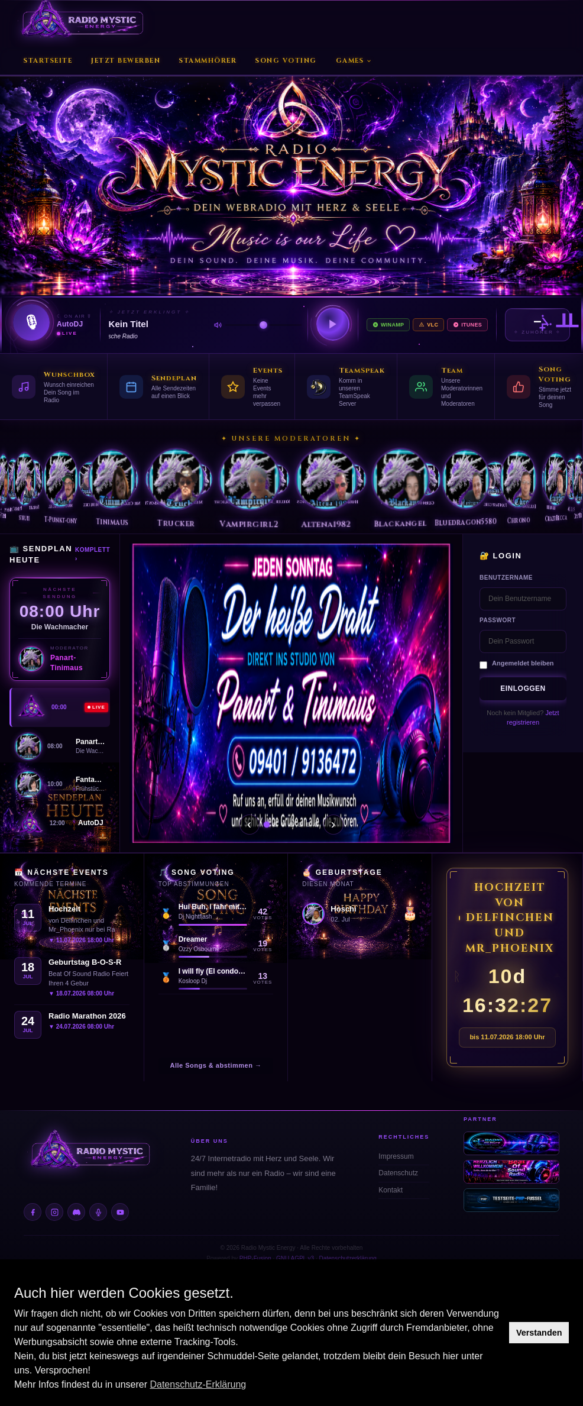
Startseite (48, 60)
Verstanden (539, 1332)
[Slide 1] (266, 825)
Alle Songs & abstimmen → (215, 1065)
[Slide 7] (316, 824)
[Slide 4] (291, 824)
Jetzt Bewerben (125, 60)
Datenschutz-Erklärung (198, 1384)
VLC (428, 325)
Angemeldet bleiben (523, 663)
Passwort (498, 620)
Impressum (395, 1156)
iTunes (467, 325)
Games (354, 60)
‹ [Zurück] (249, 824)
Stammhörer (208, 60)
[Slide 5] (299, 824)
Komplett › (92, 554)
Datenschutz (398, 1173)
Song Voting (286, 60)
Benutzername (506, 577)
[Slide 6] (308, 824)
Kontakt (390, 1190)
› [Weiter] (333, 824)
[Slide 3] (283, 824)
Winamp (388, 325)
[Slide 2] (275, 824)
